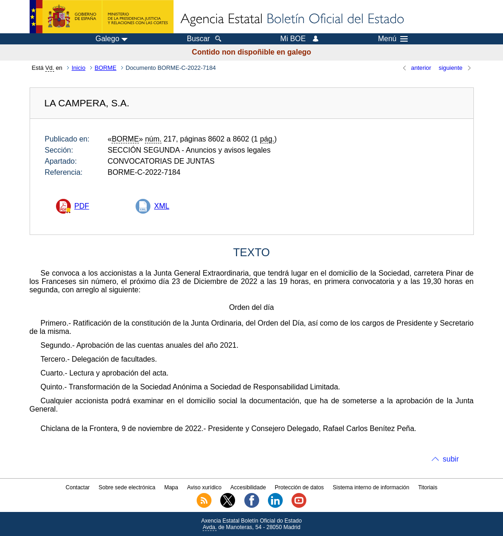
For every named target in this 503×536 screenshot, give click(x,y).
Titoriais (428, 487)
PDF (82, 206)
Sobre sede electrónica (127, 487)
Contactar (78, 487)
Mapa (171, 487)
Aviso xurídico (204, 487)
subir (451, 459)
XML (161, 206)
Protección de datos (299, 487)
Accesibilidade (248, 487)
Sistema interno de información (371, 487)
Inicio (79, 67)
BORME (106, 67)
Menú (393, 39)
